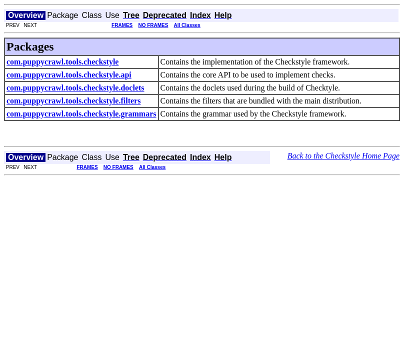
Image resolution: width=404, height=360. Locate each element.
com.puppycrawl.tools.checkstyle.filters (73, 100)
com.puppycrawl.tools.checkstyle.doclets (75, 88)
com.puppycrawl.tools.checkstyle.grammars (81, 114)
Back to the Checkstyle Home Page (344, 156)
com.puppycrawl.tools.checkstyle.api (69, 74)
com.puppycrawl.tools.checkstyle (62, 62)
